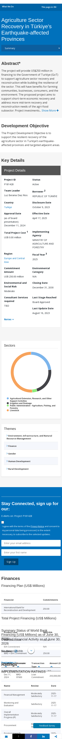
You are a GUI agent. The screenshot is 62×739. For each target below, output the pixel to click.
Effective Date (40, 213)
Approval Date (12, 213)
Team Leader (12, 190)
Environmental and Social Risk (15, 284)
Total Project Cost (16, 232)
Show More (50, 110)
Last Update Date (43, 308)
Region (8, 253)
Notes (7, 319)
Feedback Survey (47, 725)
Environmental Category (41, 270)
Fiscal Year (39, 254)
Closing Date (40, 282)
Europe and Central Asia (14, 260)
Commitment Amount (12, 270)
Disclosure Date (41, 202)
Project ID (10, 179)
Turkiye (8, 207)
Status (36, 179)
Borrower (38, 191)
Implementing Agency (40, 233)
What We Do (8, 6)
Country (9, 202)
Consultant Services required (16, 299)
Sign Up (11, 561)
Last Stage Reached (44, 297)
